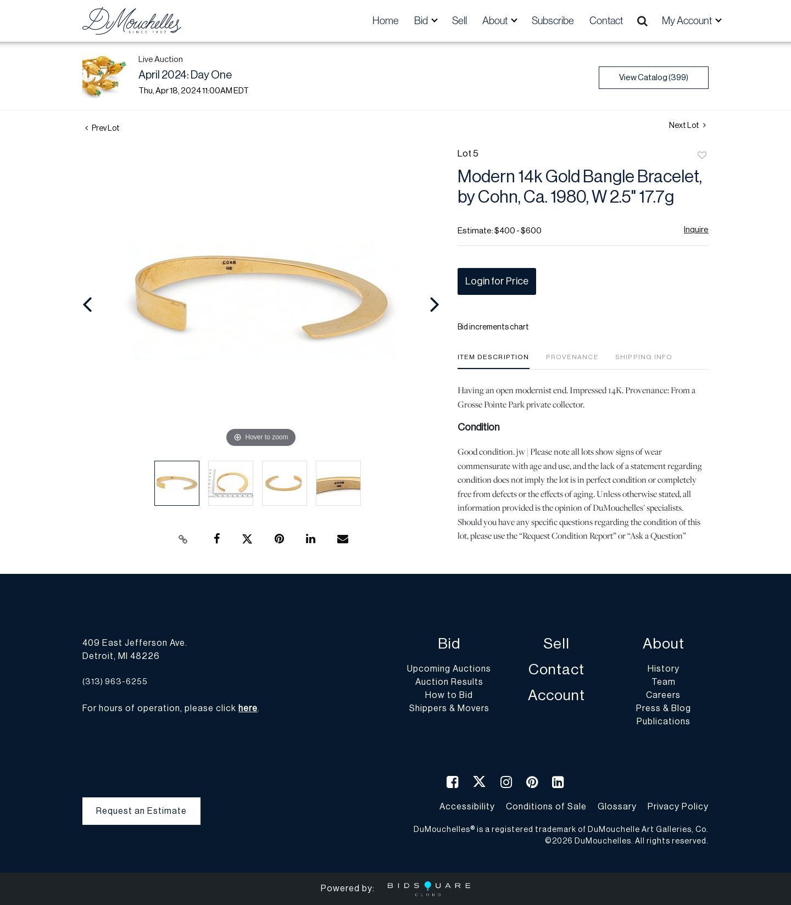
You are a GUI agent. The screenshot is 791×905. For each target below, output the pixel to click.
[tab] (494, 361)
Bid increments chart (493, 327)
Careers (663, 695)
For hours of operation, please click (170, 708)
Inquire (696, 230)
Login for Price (496, 281)
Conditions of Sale (546, 806)
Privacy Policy (678, 806)
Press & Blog (663, 708)
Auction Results (449, 682)
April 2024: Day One (185, 75)
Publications (663, 721)
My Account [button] (688, 20)
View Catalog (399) (653, 78)
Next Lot (687, 125)
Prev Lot (102, 128)
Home (385, 20)
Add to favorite (702, 155)
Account (556, 695)
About (663, 643)
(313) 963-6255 (115, 682)
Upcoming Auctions (449, 668)
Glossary (617, 806)
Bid (449, 643)
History (663, 668)
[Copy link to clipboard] (183, 539)
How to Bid (449, 695)
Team (663, 682)
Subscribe (553, 20)
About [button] (495, 20)
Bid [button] (422, 20)
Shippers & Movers (449, 708)
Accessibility (467, 806)
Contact (606, 20)
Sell (459, 20)
